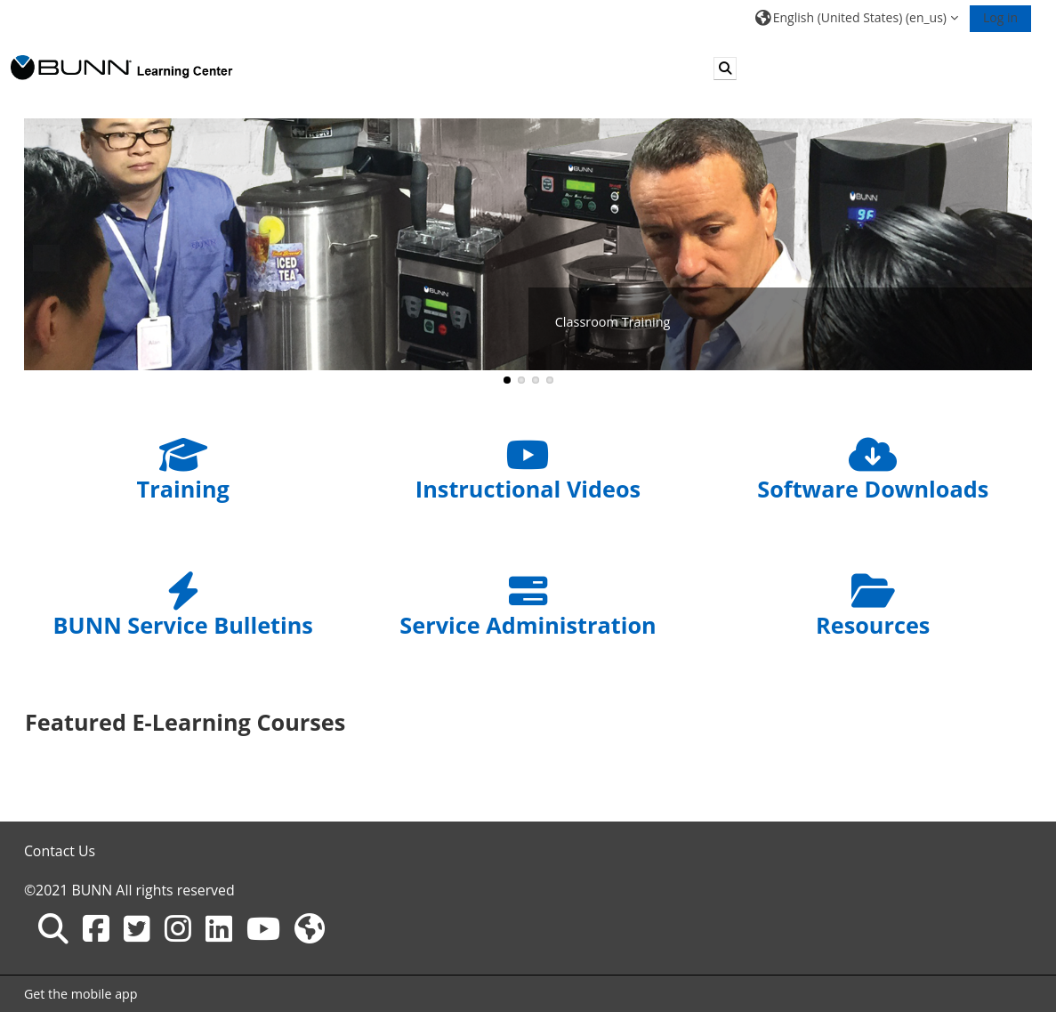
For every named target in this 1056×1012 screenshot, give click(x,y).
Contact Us (59, 851)
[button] (857, 17)
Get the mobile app (81, 993)
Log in (1000, 17)
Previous (46, 258)
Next (1009, 258)
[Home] (122, 67)
